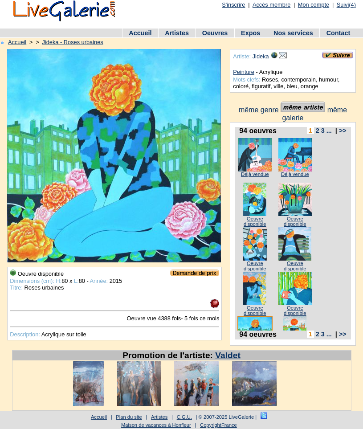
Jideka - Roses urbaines (72, 42)
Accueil (140, 33)
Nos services (293, 33)
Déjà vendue (255, 174)
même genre (259, 110)
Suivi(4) (346, 4)
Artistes (177, 33)
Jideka (261, 56)
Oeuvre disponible (255, 221)
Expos (250, 33)
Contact (338, 33)
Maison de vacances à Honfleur (156, 425)
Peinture (243, 72)
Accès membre (271, 4)
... (329, 130)
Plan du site (129, 417)
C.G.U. (184, 417)
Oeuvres (215, 33)
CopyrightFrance (218, 425)
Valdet (228, 355)
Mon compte (313, 4)
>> (343, 130)
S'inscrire (233, 4)
